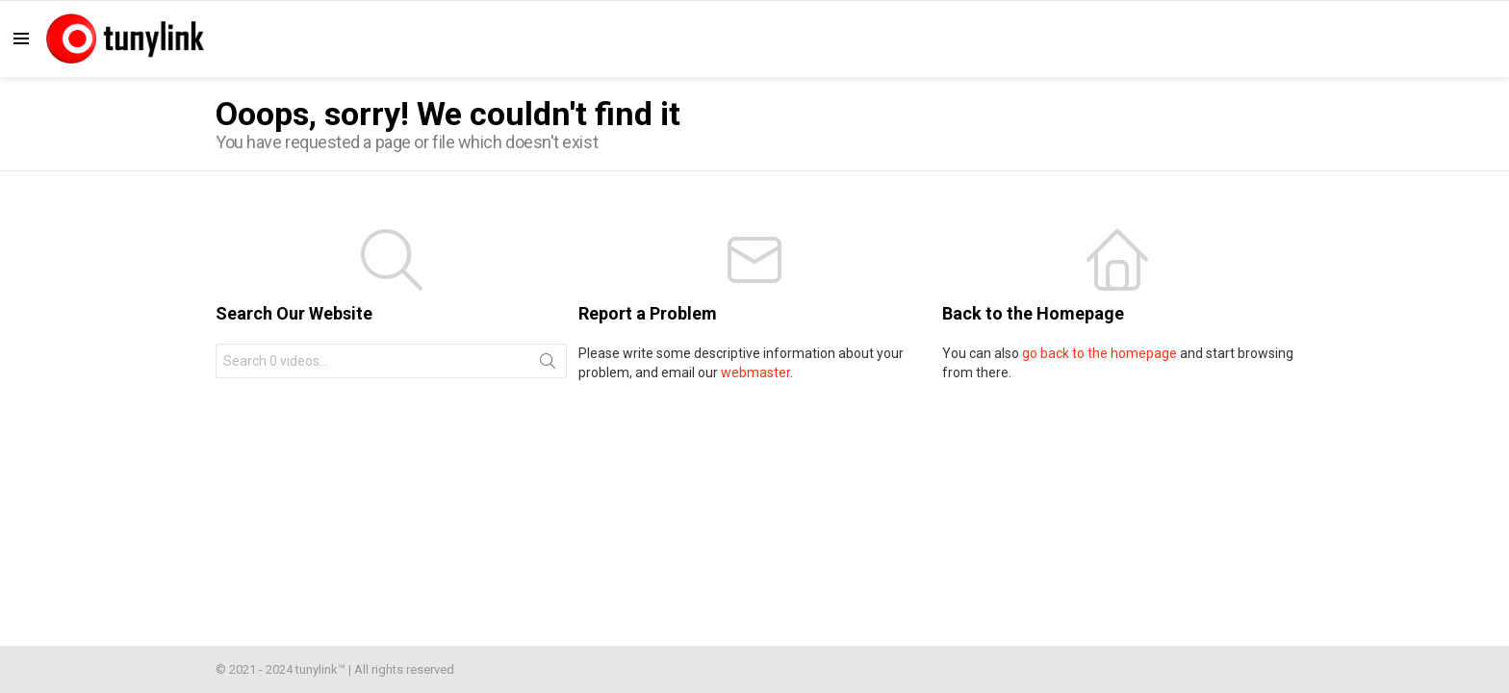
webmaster (755, 372)
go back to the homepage (1099, 353)
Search (547, 365)
